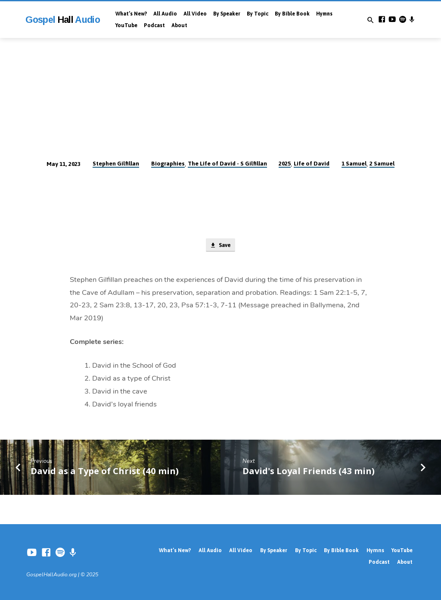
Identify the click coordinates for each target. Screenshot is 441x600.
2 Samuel (382, 163)
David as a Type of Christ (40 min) (105, 471)
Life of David (311, 163)
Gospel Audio (62, 19)
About (179, 25)
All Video (195, 14)
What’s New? (131, 14)
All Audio (165, 14)
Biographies (168, 163)
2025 (285, 163)
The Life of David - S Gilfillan (227, 163)
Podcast (154, 25)
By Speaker (226, 14)
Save (220, 245)
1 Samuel (354, 163)
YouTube (126, 25)
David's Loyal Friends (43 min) (308, 471)
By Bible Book (292, 14)
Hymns (324, 14)
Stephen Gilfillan (116, 163)
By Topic (257, 14)
